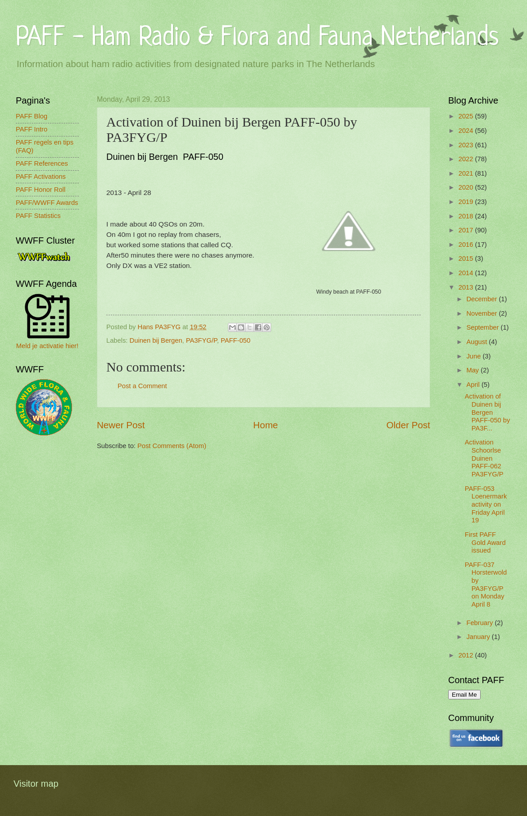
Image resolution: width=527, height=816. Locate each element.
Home (265, 425)
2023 (467, 145)
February (480, 622)
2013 (467, 287)
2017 (467, 230)
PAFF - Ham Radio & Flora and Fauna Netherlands (257, 38)
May (473, 370)
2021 (467, 173)
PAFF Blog (31, 116)
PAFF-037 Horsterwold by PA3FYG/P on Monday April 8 (486, 584)
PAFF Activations (41, 176)
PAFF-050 (235, 340)
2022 (467, 159)
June (474, 356)
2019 (467, 201)
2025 (467, 116)
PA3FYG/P (201, 340)
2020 (467, 187)
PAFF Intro (31, 129)
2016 (467, 244)
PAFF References (42, 163)
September (483, 327)
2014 (467, 273)
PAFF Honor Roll (40, 189)
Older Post (408, 425)
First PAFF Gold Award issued (485, 542)
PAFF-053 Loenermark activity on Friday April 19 (486, 504)
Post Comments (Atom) (171, 445)
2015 (467, 258)
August (477, 341)
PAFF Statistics (38, 215)
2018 (467, 216)
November (482, 313)
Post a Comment (142, 386)
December (482, 299)
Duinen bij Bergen (156, 340)
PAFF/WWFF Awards (47, 202)
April (474, 384)
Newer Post (121, 425)
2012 (467, 655)
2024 (467, 130)
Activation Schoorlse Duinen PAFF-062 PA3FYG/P (484, 458)
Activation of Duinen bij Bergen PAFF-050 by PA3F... (487, 412)
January (478, 636)
